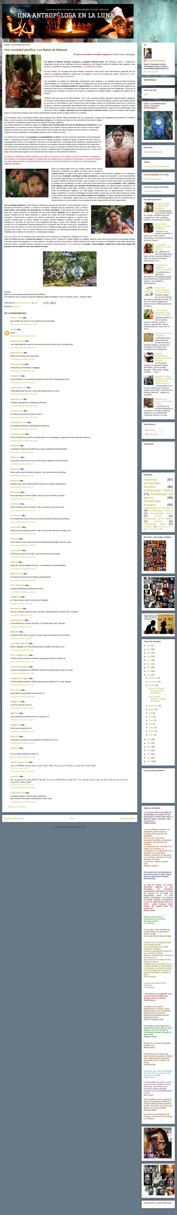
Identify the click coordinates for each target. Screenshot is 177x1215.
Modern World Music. (152, 191)
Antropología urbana (161, 513)
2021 (149, 664)
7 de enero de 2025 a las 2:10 (22, 662)
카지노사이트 (15, 690)
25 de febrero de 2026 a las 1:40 (23, 802)
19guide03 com (16, 399)
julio (151, 713)
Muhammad (15, 469)
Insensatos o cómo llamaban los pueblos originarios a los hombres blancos (164, 379)
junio (151, 717)
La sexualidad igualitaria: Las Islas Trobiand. (163, 247)
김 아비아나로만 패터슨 (19, 667)
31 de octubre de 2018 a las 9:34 (23, 336)
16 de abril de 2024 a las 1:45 (21, 452)
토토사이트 (14, 736)
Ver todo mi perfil (151, 72)
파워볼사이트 (15, 597)
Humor (158, 516)
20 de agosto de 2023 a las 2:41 (22, 359)
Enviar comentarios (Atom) (75, 827)
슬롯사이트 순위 (16, 574)
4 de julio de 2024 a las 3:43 (21, 627)
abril (151, 724)
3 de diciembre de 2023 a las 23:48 (24, 429)
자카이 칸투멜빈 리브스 (19, 655)
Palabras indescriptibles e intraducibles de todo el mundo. (163, 357)
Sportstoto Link (16, 353)
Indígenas (16, 306)
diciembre (153, 678)
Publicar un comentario (16, 807)
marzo (152, 727)
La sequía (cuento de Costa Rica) (164, 334)
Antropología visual (154, 524)
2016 (149, 743)
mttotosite (14, 539)
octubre (152, 685)
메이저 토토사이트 (17, 585)
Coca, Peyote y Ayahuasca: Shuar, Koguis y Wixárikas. (163, 312)
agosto (152, 709)
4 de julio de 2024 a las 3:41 (21, 615)
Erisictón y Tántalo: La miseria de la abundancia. (163, 206)
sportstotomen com (18, 388)
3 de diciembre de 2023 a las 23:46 (24, 406)
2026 (149, 646)
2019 (149, 671)
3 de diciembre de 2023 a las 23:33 (24, 394)
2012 (149, 758)
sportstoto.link (16, 609)
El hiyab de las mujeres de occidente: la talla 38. (164, 267)
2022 (149, 660)
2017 (149, 739)
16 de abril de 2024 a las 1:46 (21, 476)
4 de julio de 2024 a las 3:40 (21, 604)
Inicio (72, 818)
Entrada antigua (127, 818)
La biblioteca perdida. (153, 179)
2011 (149, 761)
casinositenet (15, 516)
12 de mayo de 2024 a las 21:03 (22, 557)
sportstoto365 (16, 550)
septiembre (154, 706)
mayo (151, 720)
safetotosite (15, 504)
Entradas (150, 430)
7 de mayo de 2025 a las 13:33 (22, 771)
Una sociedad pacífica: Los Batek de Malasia (163, 226)
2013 (149, 754)
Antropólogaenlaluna (155, 61)
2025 (149, 649)
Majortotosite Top (17, 341)
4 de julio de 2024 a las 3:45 (21, 638)
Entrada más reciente (14, 818)
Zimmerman (15, 457)
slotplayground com (18, 422)
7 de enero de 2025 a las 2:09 (22, 650)
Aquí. (146, 94)
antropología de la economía (158, 508)
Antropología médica (153, 529)
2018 (149, 675)
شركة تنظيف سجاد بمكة (19, 768)
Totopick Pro (15, 376)
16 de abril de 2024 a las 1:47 (21, 487)
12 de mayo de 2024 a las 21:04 (22, 580)
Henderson (14, 481)
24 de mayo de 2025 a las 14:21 (22, 788)
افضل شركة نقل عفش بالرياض (21, 784)
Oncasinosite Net (17, 364)
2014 (149, 750)
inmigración (148, 526)
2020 (149, 667)
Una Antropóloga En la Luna (153, 152)
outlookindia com (17, 434)
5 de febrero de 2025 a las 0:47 (22, 708)
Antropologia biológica (152, 502)
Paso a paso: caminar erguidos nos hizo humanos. (163, 290)
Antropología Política (158, 490)
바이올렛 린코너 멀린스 (19, 678)
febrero (152, 731)
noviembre (153, 682)
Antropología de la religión (158, 518)
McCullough (15, 492)
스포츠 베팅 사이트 (17, 793)
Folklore (158, 521)
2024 (149, 653)
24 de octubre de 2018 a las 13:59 (23, 324)
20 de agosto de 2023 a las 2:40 (22, 348)
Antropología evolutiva (161, 510)
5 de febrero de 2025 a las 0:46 (22, 697)
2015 (149, 747)
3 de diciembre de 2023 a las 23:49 (24, 441)
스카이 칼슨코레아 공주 (19, 643)
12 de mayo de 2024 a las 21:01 (22, 510)
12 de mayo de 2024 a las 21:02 (22, 522)
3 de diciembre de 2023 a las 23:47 (24, 417)
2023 (149, 656)
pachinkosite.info (17, 620)
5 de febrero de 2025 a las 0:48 (22, 743)
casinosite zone (16, 411)
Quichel (13, 329)
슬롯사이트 (14, 632)
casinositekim (16, 527)
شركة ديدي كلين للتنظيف (19, 762)
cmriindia (14, 562)
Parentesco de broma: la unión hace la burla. (163, 401)
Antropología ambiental (165, 526)
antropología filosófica (152, 485)
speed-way (14, 776)
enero (151, 735)
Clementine (15, 446)
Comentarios (151, 434)
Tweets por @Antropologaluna (156, 166)
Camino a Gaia (16, 318)
